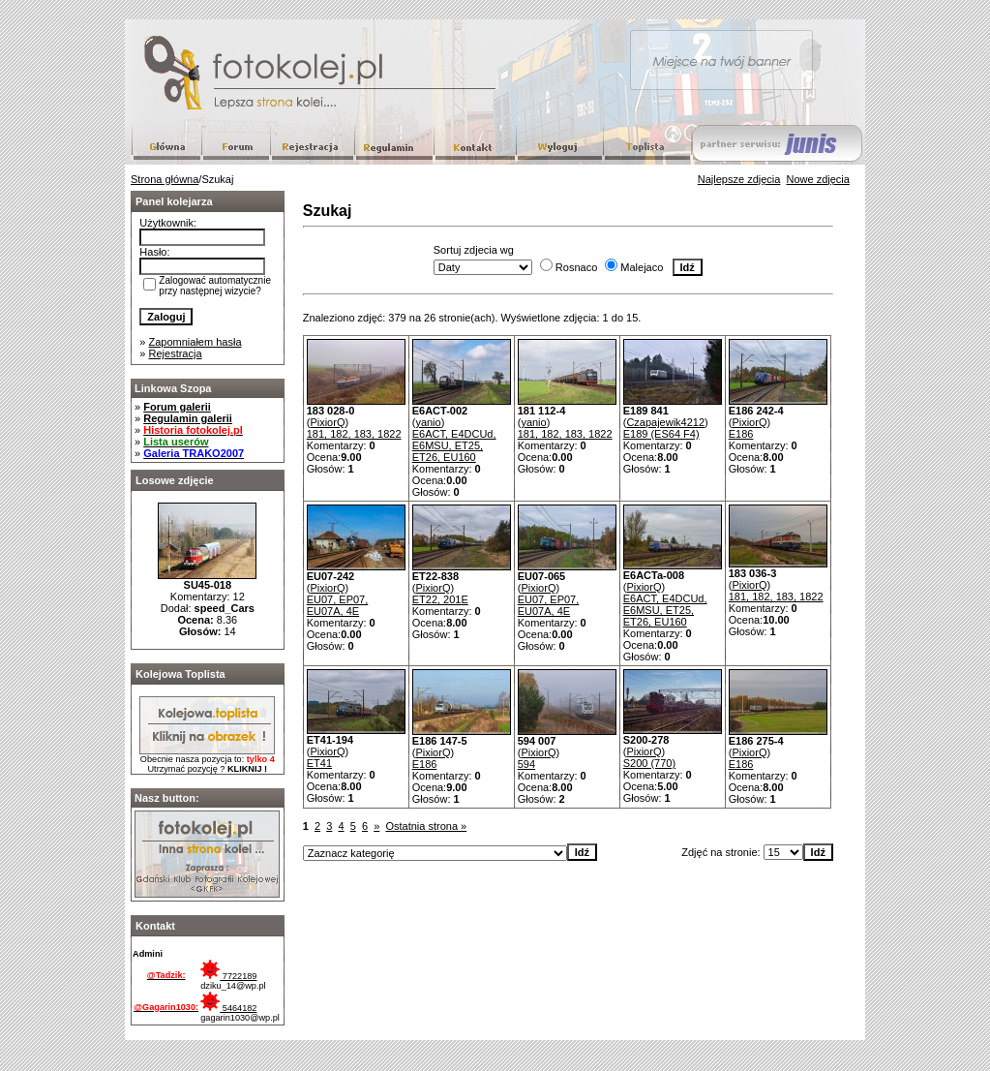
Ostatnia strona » (425, 826)
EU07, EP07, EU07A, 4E (338, 605)
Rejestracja (175, 353)
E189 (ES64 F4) (661, 434)
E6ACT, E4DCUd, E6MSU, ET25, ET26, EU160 (454, 445)
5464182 (228, 1008)
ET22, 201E (440, 599)
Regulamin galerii (187, 418)
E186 (741, 434)
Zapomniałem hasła (195, 342)
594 (526, 764)
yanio (427, 422)
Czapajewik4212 (665, 422)
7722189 (228, 976)
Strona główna (164, 179)
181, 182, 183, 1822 (354, 434)
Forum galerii (177, 407)
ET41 (319, 763)
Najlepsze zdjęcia (739, 179)
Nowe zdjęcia (818, 179)
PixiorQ (327, 422)
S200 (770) (649, 763)
